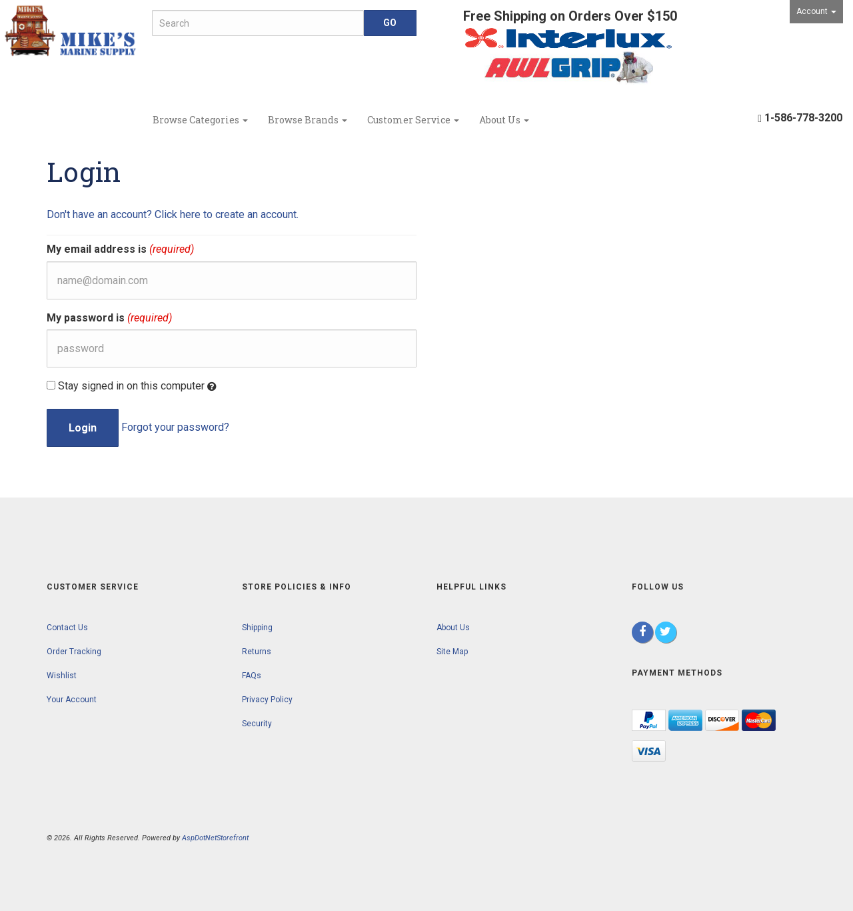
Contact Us (67, 627)
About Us (504, 119)
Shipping (257, 627)
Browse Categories (200, 119)
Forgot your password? (175, 427)
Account (816, 11)
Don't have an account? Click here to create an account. (173, 214)
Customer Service (413, 119)
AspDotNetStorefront (215, 838)
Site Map (452, 651)
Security (257, 723)
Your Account (72, 699)
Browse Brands (307, 119)
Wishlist (62, 675)
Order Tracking (74, 651)
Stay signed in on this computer (132, 386)
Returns (256, 651)
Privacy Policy (267, 699)
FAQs (251, 675)
